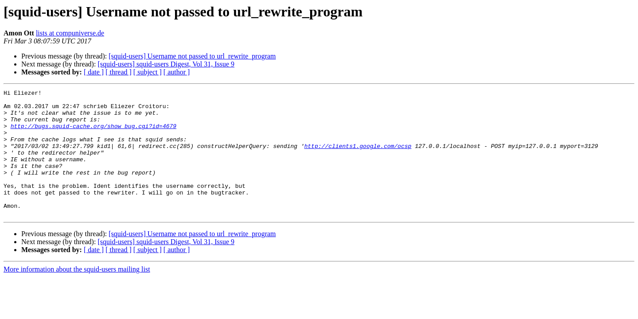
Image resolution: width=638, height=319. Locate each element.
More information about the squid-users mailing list (77, 294)
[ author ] (176, 72)
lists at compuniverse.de (70, 33)
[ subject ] (147, 72)
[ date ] (94, 72)
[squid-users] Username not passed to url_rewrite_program (192, 56)
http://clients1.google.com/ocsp (358, 158)
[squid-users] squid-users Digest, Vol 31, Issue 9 (165, 64)
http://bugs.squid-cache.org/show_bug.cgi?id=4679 (93, 134)
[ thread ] (118, 72)
